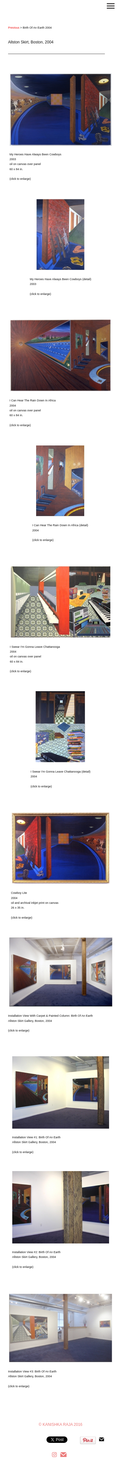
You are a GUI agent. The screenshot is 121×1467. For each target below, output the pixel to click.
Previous (13, 27)
